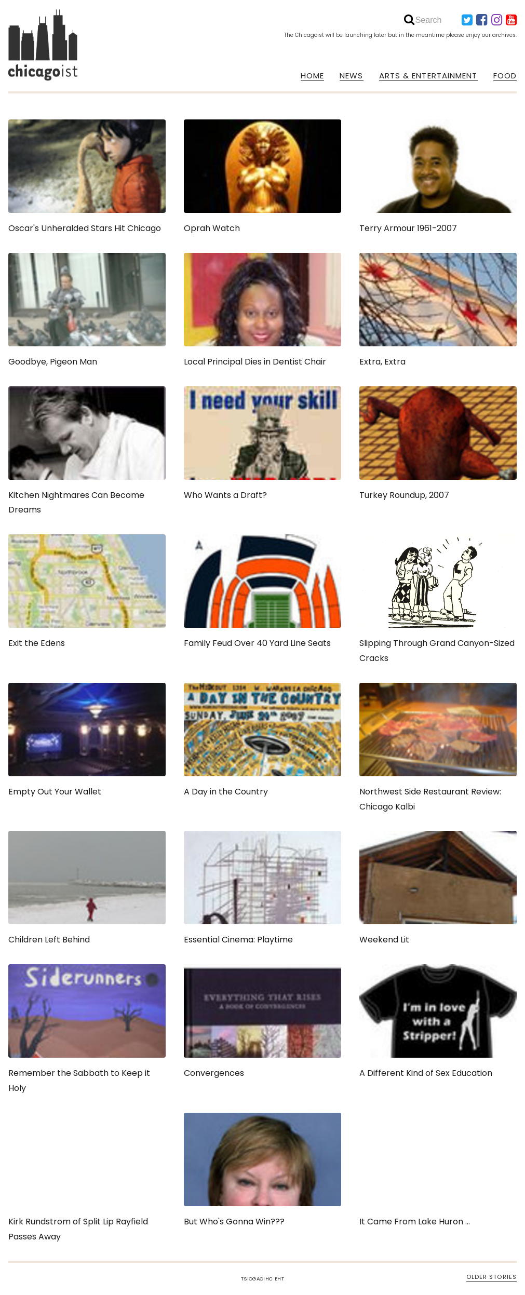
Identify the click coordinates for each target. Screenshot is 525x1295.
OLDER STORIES (491, 1277)
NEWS (351, 76)
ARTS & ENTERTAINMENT (428, 76)
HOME (312, 76)
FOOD (505, 76)
